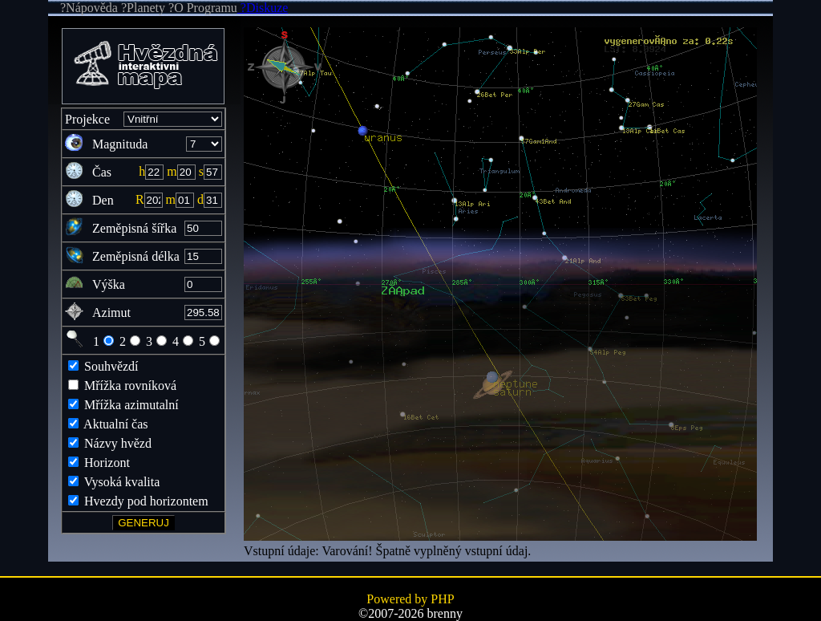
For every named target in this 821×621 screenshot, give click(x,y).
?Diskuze (263, 7)
